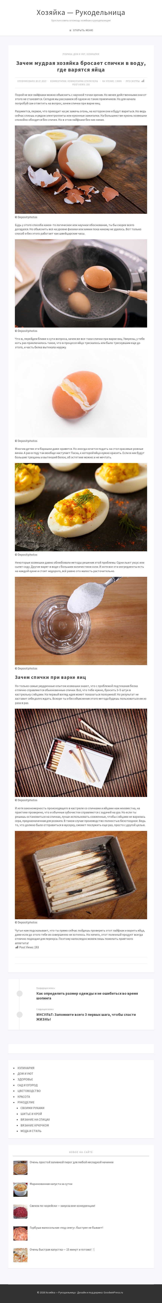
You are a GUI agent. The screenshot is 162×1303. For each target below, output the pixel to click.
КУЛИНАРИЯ (93, 54)
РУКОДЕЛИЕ (26, 1102)
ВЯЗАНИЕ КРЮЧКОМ (35, 1125)
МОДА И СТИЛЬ (31, 1131)
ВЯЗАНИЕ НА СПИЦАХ (35, 1119)
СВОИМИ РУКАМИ (32, 1108)
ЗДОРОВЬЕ (25, 1079)
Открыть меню (83, 30)
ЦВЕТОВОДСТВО (29, 1091)
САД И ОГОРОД (28, 1085)
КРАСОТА (24, 1096)
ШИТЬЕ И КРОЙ (31, 1114)
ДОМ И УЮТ (79, 54)
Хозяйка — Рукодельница (81, 12)
